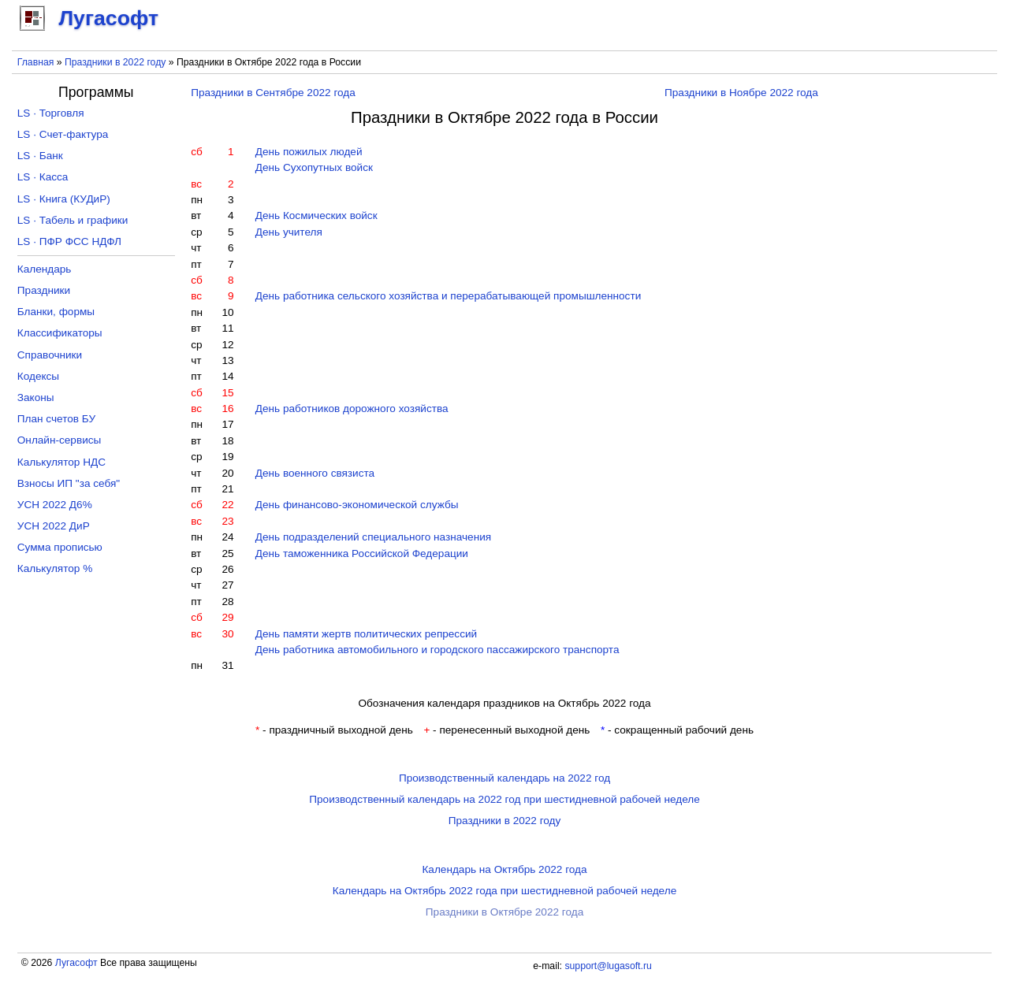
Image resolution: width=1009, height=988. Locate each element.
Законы (35, 397)
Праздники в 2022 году (115, 62)
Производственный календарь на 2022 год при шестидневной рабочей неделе (504, 799)
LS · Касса (43, 177)
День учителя (288, 232)
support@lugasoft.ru (607, 965)
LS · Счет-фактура (63, 134)
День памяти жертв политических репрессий (366, 634)
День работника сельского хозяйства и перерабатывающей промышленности (448, 296)
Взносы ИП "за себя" (68, 483)
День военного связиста (314, 473)
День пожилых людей (309, 152)
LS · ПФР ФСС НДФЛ (69, 241)
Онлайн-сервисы (59, 440)
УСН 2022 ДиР (53, 526)
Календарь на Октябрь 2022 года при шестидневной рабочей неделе (504, 891)
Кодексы (38, 376)
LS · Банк (40, 156)
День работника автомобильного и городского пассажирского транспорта (437, 650)
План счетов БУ (56, 419)
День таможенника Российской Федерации (361, 553)
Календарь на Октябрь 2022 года (504, 869)
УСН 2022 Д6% (54, 505)
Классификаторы (59, 333)
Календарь (44, 269)
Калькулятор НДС (61, 462)
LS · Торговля (50, 113)
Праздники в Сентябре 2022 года (273, 92)
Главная (35, 62)
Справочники (49, 355)
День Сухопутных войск (314, 167)
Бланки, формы (56, 312)
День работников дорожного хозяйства (352, 408)
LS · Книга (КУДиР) (63, 199)
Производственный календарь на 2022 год (504, 778)
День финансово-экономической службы (357, 505)
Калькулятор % (54, 568)
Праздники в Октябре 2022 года (504, 912)
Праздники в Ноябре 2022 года (741, 92)
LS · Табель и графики (72, 220)
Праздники (43, 290)
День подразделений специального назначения (373, 537)
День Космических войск (316, 215)
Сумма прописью (59, 547)
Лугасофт (76, 962)
